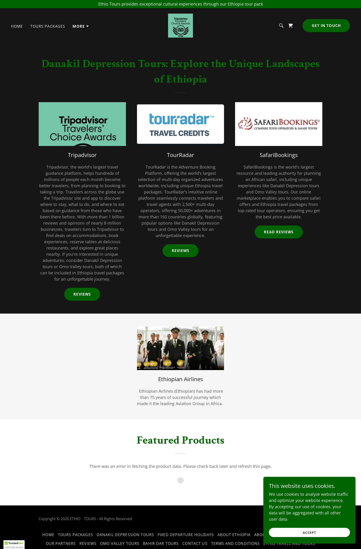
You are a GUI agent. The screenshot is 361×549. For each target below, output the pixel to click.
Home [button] (48, 534)
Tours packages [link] (47, 26)
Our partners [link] (61, 543)
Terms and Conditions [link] (235, 543)
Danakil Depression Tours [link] (125, 534)
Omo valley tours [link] (119, 543)
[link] (180, 25)
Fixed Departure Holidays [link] (186, 534)
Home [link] (17, 26)
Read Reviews (279, 231)
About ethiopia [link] (234, 534)
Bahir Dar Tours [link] (161, 543)
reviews (180, 250)
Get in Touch (326, 25)
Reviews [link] (87, 543)
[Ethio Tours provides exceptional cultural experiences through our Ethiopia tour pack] (180, 4)
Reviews (82, 294)
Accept (309, 532)
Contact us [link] (194, 543)
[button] (81, 26)
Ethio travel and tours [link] (289, 543)
